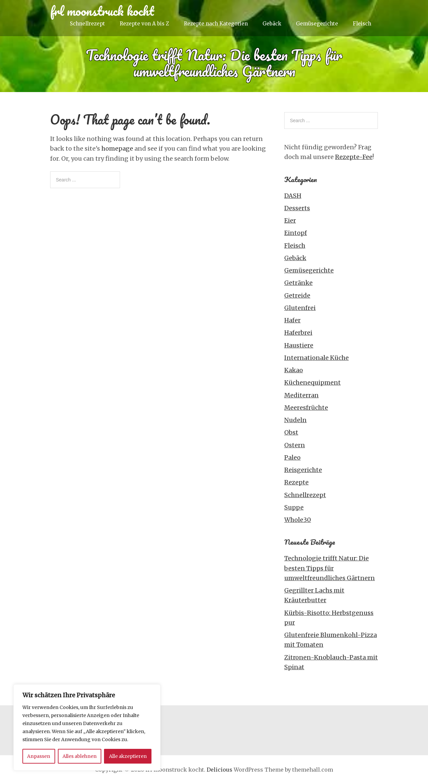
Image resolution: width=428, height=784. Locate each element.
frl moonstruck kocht (102, 10)
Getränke (298, 283)
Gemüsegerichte (317, 23)
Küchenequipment (312, 382)
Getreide (297, 295)
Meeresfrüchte (306, 407)
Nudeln (295, 420)
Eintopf (295, 233)
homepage (117, 148)
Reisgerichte (303, 470)
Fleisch (362, 23)
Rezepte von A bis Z (144, 23)
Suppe (294, 507)
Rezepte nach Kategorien (216, 23)
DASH (292, 196)
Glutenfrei (300, 308)
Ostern (294, 445)
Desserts (297, 208)
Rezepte (296, 482)
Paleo (292, 457)
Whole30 (297, 520)
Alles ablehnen (80, 756)
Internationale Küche (316, 358)
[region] (86, 727)
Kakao (293, 370)
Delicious (219, 769)
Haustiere (298, 345)
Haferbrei (298, 332)
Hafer (292, 320)
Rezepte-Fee (353, 157)
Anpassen (38, 756)
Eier (290, 220)
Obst (291, 432)
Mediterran (301, 395)
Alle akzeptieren (128, 756)
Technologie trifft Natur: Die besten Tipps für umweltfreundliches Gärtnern (329, 568)
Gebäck (271, 23)
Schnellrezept (87, 23)
